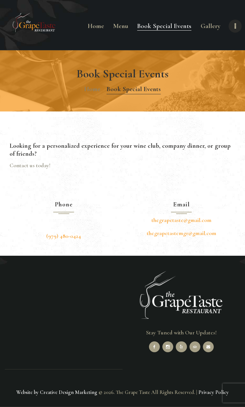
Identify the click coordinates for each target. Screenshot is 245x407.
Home (92, 89)
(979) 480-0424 (63, 235)
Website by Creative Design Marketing (56, 392)
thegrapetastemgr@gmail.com (181, 233)
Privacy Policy (213, 392)
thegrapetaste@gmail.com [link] (182, 220)
